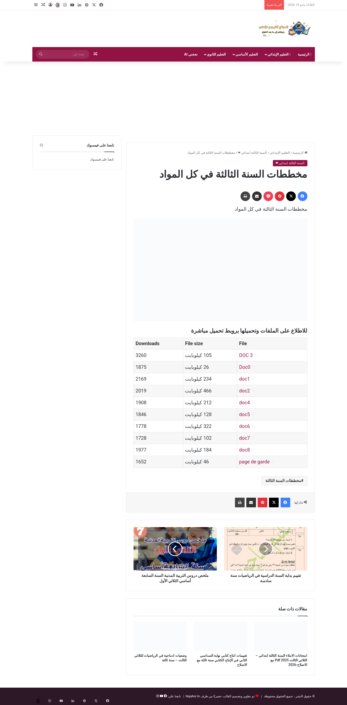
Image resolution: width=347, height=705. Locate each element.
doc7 (244, 438)
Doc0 (244, 367)
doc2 (244, 391)
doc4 (244, 402)
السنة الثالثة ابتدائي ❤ (252, 152)
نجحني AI (191, 54)
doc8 (244, 450)
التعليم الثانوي (216, 54)
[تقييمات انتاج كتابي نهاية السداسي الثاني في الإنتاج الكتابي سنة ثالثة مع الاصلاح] (220, 636)
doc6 (244, 426)
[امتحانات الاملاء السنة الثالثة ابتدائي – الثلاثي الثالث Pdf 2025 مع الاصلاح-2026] (280, 636)
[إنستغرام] (157, 696)
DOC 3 (246, 355)
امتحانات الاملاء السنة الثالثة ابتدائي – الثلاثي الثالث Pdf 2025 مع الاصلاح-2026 (281, 660)
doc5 (244, 414)
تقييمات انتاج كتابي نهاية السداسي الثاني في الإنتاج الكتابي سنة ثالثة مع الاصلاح (222, 660)
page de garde (254, 462)
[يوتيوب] (161, 696)
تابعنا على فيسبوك (102, 159)
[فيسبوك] (165, 696)
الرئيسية (305, 54)
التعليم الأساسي (246, 54)
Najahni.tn (193, 696)
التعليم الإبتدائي (279, 54)
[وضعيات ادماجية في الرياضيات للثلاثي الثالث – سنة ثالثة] (160, 636)
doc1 (244, 379)
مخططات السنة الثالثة (283, 480)
